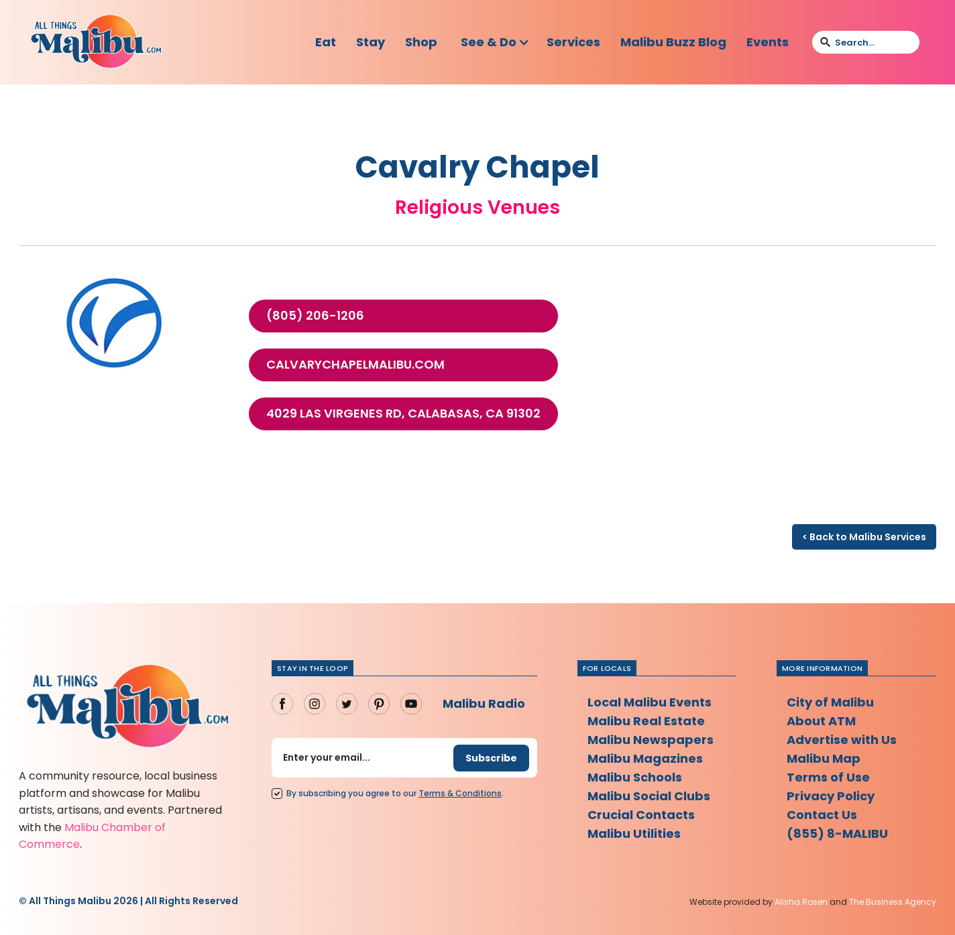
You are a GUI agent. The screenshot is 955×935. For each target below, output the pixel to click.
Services (573, 42)
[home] (96, 42)
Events (767, 42)
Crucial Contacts (641, 814)
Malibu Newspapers (650, 739)
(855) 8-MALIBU (837, 833)
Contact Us (822, 814)
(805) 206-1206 (315, 315)
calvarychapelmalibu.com (355, 364)
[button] (495, 42)
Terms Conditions (460, 793)
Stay (370, 42)
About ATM (821, 720)
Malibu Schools (634, 777)
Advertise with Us (842, 739)
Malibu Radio (484, 703)
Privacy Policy (831, 796)
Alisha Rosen (801, 902)
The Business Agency (892, 902)
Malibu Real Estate (646, 720)
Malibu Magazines (645, 758)
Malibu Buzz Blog (673, 42)
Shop (421, 42)
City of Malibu (830, 702)
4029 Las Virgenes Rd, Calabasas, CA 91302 (403, 413)
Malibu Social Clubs (648, 796)
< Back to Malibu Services (864, 537)
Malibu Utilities (634, 833)
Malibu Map (823, 758)
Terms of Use (828, 777)
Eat (325, 42)
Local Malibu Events (649, 702)
